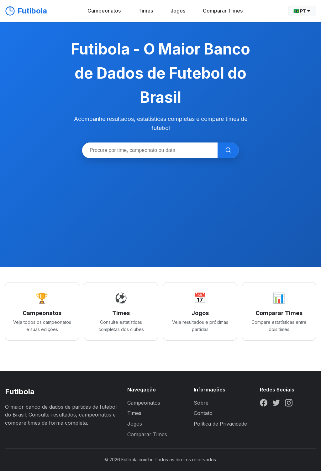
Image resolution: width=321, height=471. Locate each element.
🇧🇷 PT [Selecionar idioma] (302, 10)
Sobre (201, 403)
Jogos (178, 11)
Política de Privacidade (220, 424)
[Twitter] (276, 404)
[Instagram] (288, 404)
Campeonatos (104, 11)
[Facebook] (263, 404)
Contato (203, 413)
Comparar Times (223, 11)
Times (145, 11)
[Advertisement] (160, 205)
